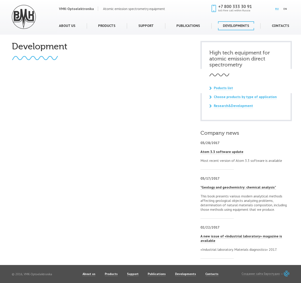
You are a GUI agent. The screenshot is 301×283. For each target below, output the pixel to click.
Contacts (280, 25)
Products (106, 25)
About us (67, 25)
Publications (188, 25)
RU (277, 8)
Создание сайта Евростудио (261, 274)
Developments (236, 25)
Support (146, 25)
